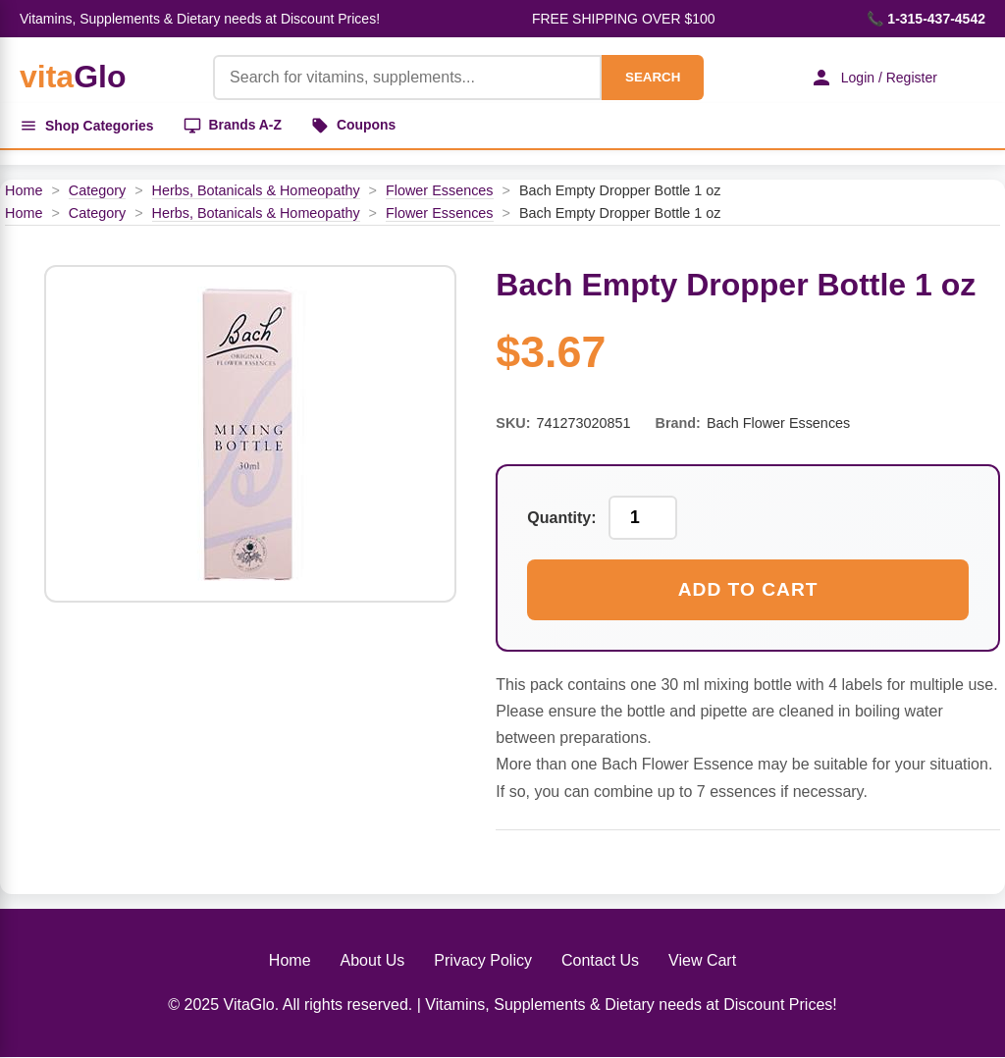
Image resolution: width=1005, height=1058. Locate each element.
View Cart (702, 960)
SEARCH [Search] (651, 77)
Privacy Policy (483, 960)
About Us (373, 960)
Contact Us (600, 960)
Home (23, 190)
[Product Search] (406, 77)
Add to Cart (748, 589)
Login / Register (872, 77)
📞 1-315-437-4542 (926, 18)
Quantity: (561, 517)
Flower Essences (440, 190)
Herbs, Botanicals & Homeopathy (256, 190)
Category (97, 190)
